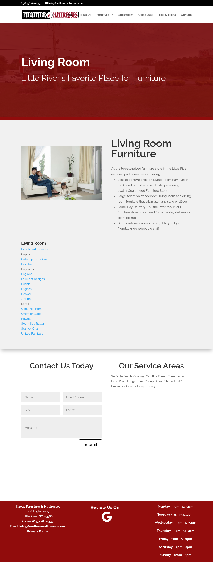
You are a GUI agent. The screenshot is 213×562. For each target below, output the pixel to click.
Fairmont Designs (33, 279)
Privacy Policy (37, 531)
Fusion (25, 284)
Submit (90, 444)
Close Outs (145, 14)
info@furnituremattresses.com (42, 526)
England (26, 274)
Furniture (103, 14)
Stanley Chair (30, 328)
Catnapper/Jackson (34, 259)
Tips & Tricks (167, 14)
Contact (186, 14)
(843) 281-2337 (33, 3)
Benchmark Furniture (35, 249)
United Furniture (32, 333)
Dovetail (26, 264)
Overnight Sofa (31, 313)
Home (69, 14)
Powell (26, 318)
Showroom (125, 14)
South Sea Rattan (33, 323)
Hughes (26, 289)
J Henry (26, 298)
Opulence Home (32, 308)
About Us (85, 14)
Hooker (26, 294)
